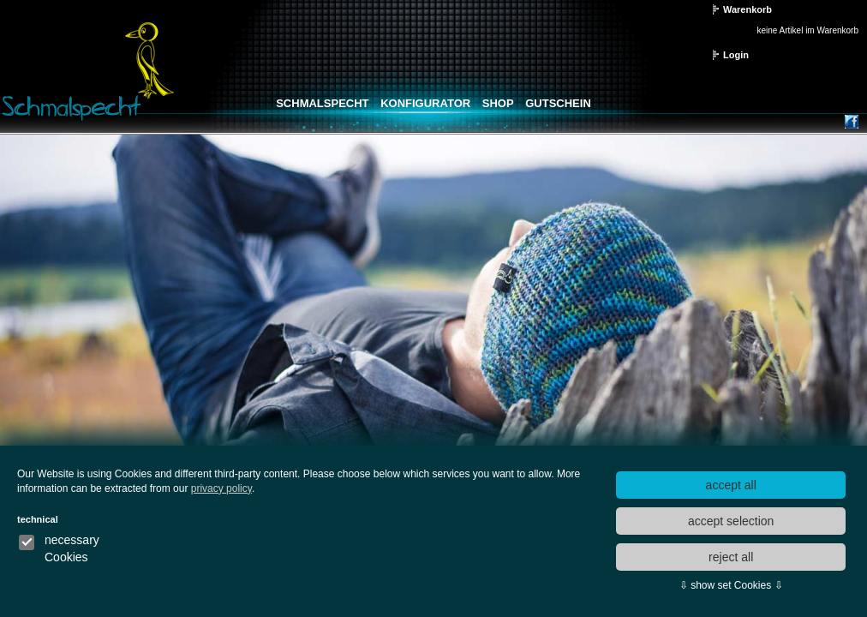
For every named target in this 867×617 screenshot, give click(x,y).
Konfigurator (425, 103)
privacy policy (221, 488)
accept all (731, 485)
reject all (731, 557)
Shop (498, 103)
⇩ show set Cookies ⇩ (731, 585)
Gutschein (558, 103)
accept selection (731, 521)
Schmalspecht (322, 103)
